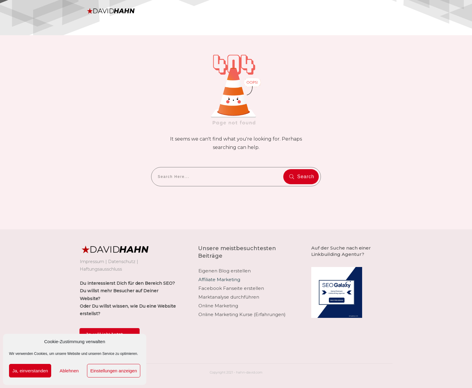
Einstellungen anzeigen (113, 370)
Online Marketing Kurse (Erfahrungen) (242, 314)
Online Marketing (218, 306)
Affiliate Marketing (219, 279)
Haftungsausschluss (101, 269)
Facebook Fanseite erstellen (231, 288)
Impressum (92, 261)
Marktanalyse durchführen (228, 297)
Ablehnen (69, 370)
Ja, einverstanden (30, 370)
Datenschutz (121, 261)
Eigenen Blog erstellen (224, 271)
